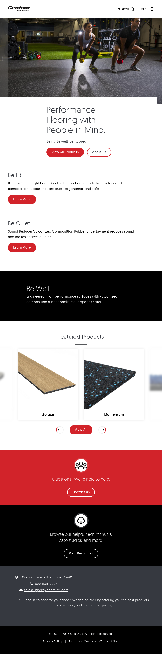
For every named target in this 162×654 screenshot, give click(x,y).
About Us (99, 152)
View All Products (65, 152)
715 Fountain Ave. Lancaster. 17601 (46, 577)
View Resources (81, 553)
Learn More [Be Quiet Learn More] (22, 247)
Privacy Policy (52, 641)
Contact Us (81, 492)
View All (83, 430)
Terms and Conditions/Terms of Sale (94, 641)
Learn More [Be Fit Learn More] (22, 199)
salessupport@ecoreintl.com (46, 590)
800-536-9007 (46, 584)
